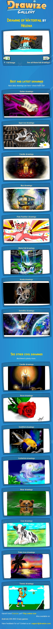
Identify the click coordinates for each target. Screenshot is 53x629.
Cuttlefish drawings (26, 458)
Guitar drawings (26, 91)
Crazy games (22, 619)
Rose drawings (26, 396)
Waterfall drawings (26, 248)
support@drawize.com (41, 623)
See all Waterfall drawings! (38, 62)
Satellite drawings (26, 311)
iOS (10, 619)
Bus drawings (26, 186)
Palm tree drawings (26, 552)
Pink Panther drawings (26, 217)
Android (5, 619)
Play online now (29, 613)
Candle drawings (26, 154)
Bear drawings (26, 490)
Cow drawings (27, 521)
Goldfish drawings (26, 427)
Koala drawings (26, 279)
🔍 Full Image (9, 63)
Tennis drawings (27, 584)
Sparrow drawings (26, 123)
